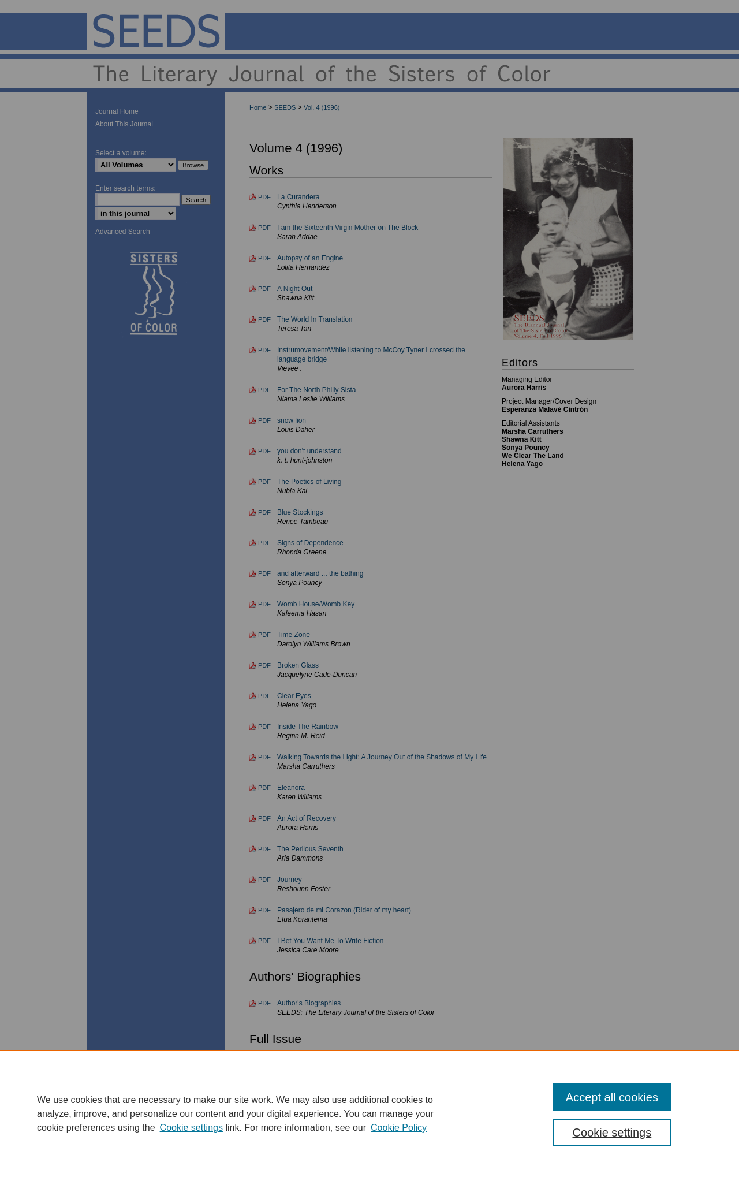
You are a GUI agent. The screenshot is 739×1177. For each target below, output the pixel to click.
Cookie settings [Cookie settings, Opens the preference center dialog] (612, 1132)
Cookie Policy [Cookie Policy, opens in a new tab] (399, 1128)
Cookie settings (191, 1128)
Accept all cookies (612, 1097)
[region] (369, 1113)
